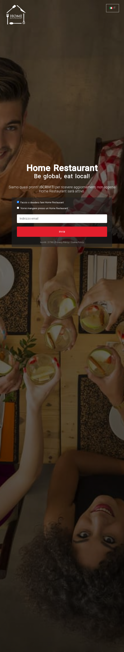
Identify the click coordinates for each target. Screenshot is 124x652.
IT (115, 8)
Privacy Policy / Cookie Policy (69, 242)
